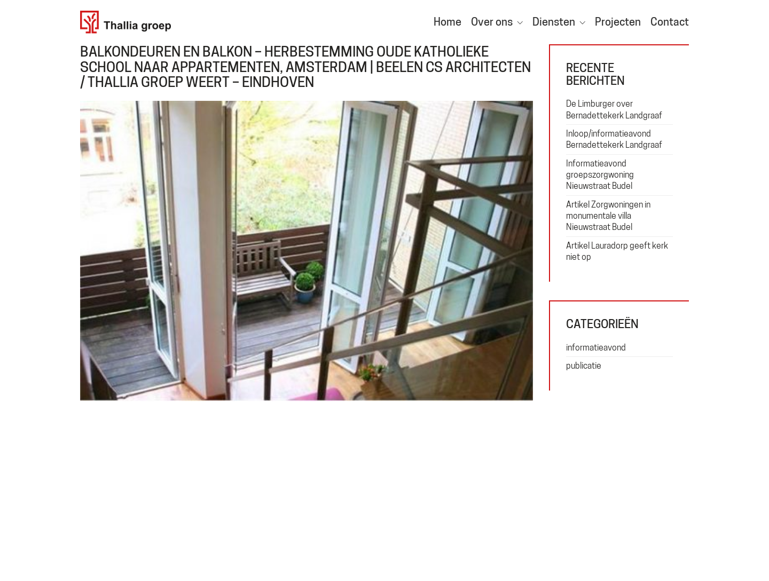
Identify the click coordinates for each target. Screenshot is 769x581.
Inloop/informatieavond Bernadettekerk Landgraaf (614, 139)
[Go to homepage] (125, 22)
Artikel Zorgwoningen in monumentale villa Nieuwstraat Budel (608, 216)
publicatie (583, 366)
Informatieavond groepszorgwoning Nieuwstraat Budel (600, 175)
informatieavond (596, 348)
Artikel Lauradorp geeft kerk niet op (617, 251)
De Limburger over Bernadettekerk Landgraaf (614, 109)
